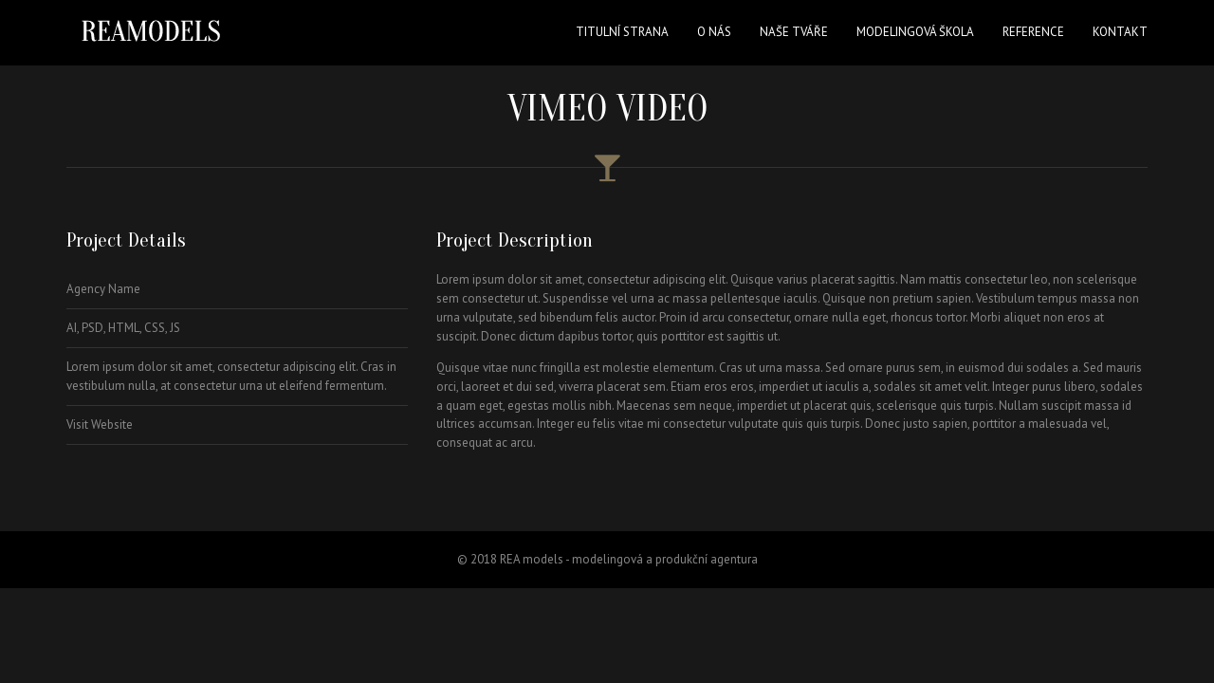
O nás (714, 32)
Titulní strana (622, 32)
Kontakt (1120, 32)
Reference (1033, 32)
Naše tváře (794, 32)
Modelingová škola (915, 32)
